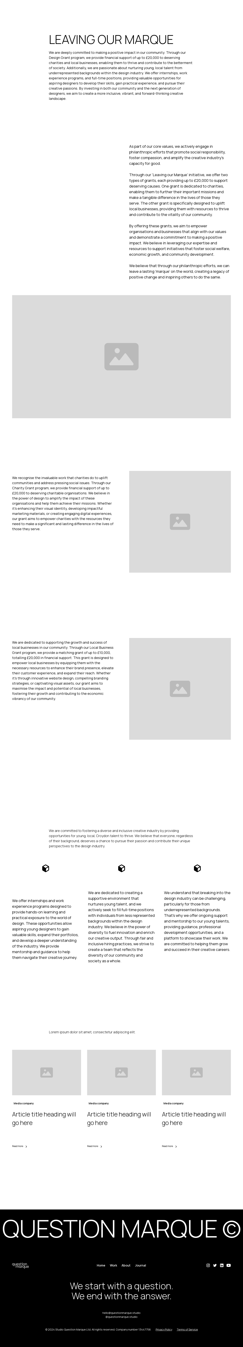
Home (101, 1265)
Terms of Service (187, 1329)
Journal (140, 1265)
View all (121, 1166)
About (126, 1265)
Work (113, 1265)
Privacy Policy (164, 1329)
